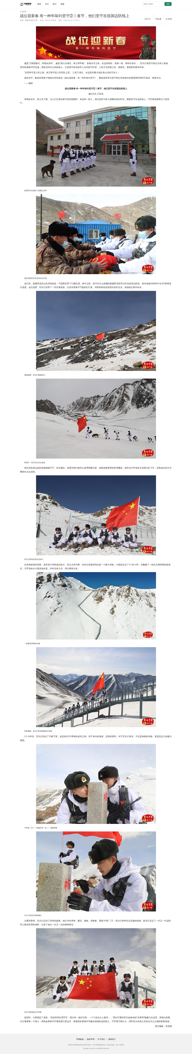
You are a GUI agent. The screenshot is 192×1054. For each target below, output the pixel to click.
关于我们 (101, 1039)
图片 (55, 4)
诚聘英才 (112, 1039)
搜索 (168, 4)
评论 (47, 4)
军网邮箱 (80, 1039)
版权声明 (90, 1039)
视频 (62, 4)
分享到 (169, 19)
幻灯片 (148, 19)
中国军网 (23, 12)
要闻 (39, 4)
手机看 (158, 19)
